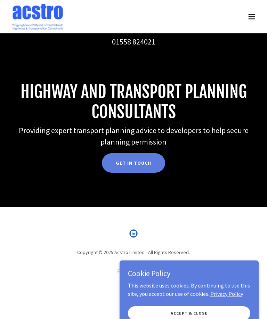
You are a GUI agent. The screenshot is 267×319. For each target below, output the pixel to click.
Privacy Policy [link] (133, 270)
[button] (252, 17)
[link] (37, 17)
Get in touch (133, 163)
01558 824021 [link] (133, 42)
